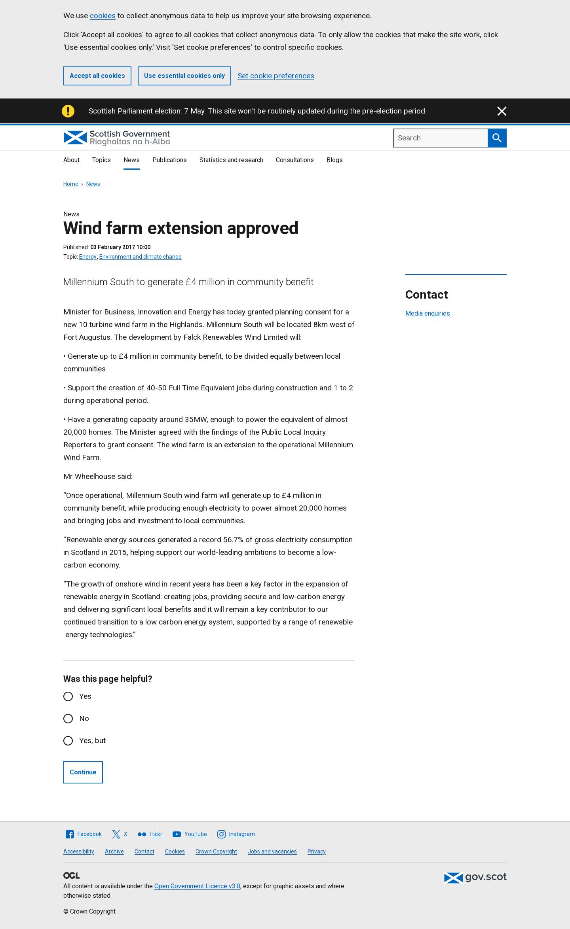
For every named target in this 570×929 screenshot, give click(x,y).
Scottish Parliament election (134, 110)
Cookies (175, 851)
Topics (101, 160)
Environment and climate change (140, 257)
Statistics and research (231, 160)
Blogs (335, 160)
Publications (169, 160)
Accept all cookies (97, 75)
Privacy (317, 851)
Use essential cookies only (184, 75)
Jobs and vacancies (272, 851)
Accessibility (78, 851)
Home (70, 184)
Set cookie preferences (276, 75)
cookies (103, 15)
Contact (144, 851)
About (71, 160)
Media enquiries (427, 313)
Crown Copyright (216, 851)
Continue (83, 772)
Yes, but (92, 740)
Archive (114, 851)
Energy (88, 257)
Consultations (295, 160)
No (84, 718)
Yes (85, 696)
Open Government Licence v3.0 (197, 886)
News (132, 160)
